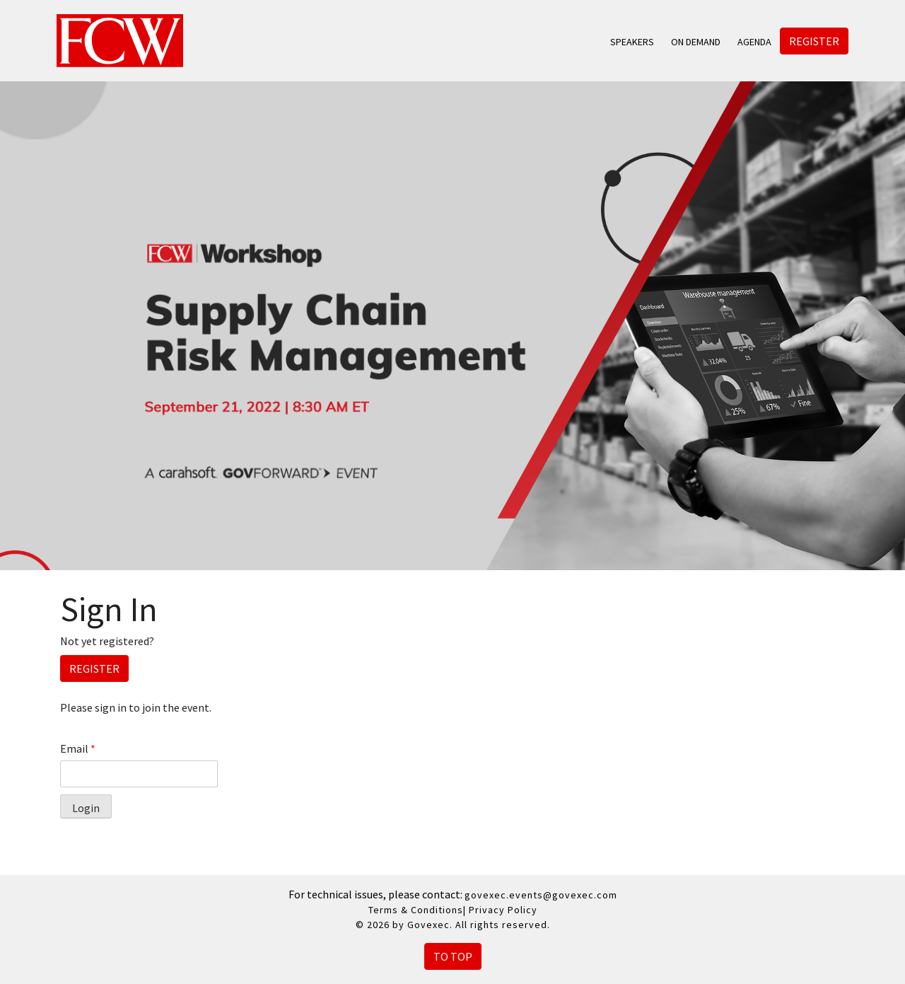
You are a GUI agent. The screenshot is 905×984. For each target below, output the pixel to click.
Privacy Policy (503, 909)
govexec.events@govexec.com (541, 895)
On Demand (695, 41)
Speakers (632, 41)
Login (86, 808)
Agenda (754, 41)
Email (77, 748)
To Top (452, 956)
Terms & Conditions (415, 909)
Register (814, 41)
